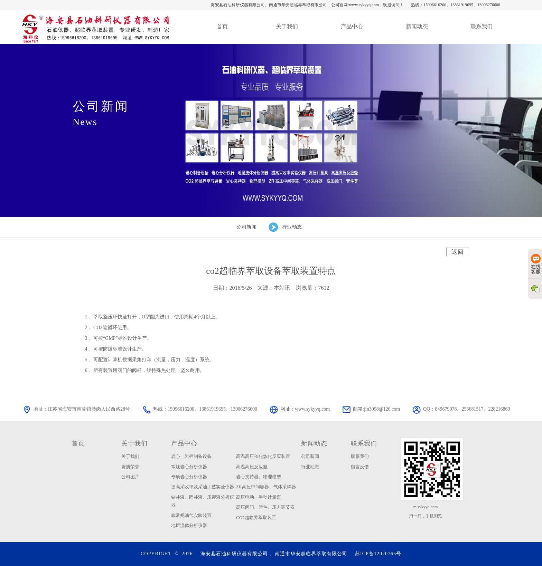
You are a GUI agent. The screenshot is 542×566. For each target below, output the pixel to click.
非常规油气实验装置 (191, 515)
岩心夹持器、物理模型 (258, 476)
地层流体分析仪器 (189, 525)
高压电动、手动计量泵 (258, 497)
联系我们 (364, 443)
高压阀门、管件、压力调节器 (265, 507)
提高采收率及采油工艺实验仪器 (202, 486)
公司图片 (130, 476)
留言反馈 (360, 466)
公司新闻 (310, 456)
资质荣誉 (130, 466)
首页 (78, 443)
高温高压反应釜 (252, 466)
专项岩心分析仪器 (189, 476)
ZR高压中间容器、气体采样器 (266, 486)
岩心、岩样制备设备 (191, 456)
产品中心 (184, 443)
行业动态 (310, 466)
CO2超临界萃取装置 (256, 517)
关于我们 (134, 443)
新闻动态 (314, 443)
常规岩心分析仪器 (189, 466)
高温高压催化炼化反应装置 (263, 456)
